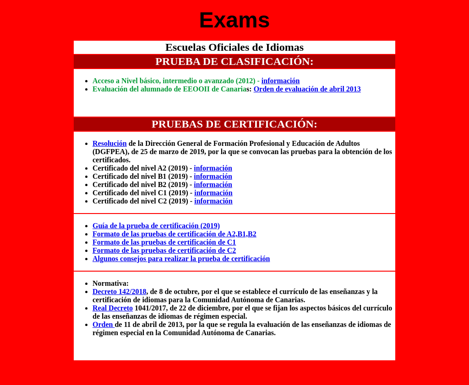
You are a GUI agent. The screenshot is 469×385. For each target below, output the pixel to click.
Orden (104, 324)
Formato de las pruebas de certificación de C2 (164, 250)
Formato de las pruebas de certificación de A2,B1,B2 (174, 234)
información (281, 81)
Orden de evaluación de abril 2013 (307, 89)
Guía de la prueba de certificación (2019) (156, 226)
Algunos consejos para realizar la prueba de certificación (181, 258)
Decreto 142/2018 (119, 291)
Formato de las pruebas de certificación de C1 (164, 242)
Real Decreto (113, 308)
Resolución (110, 143)
